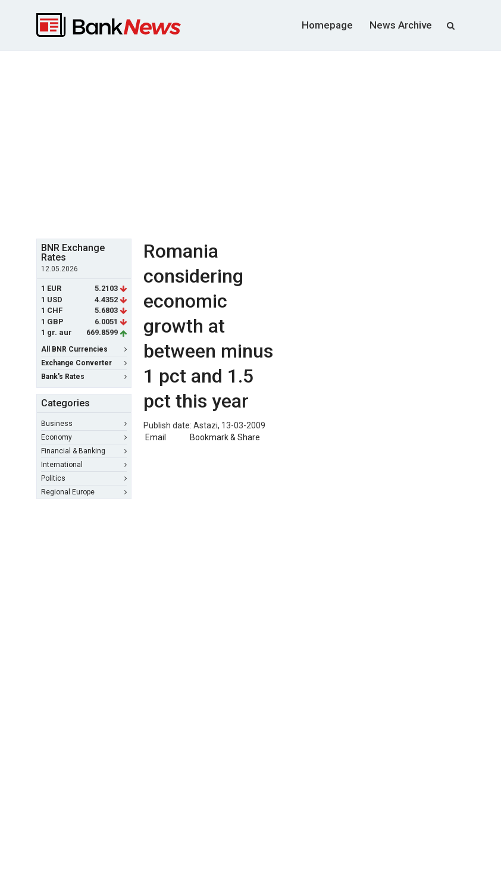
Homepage (327, 25)
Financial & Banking (84, 451)
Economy (84, 437)
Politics (84, 478)
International (84, 464)
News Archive (401, 25)
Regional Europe (84, 492)
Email (154, 437)
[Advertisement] (268, 143)
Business (84, 423)
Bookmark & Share (225, 437)
